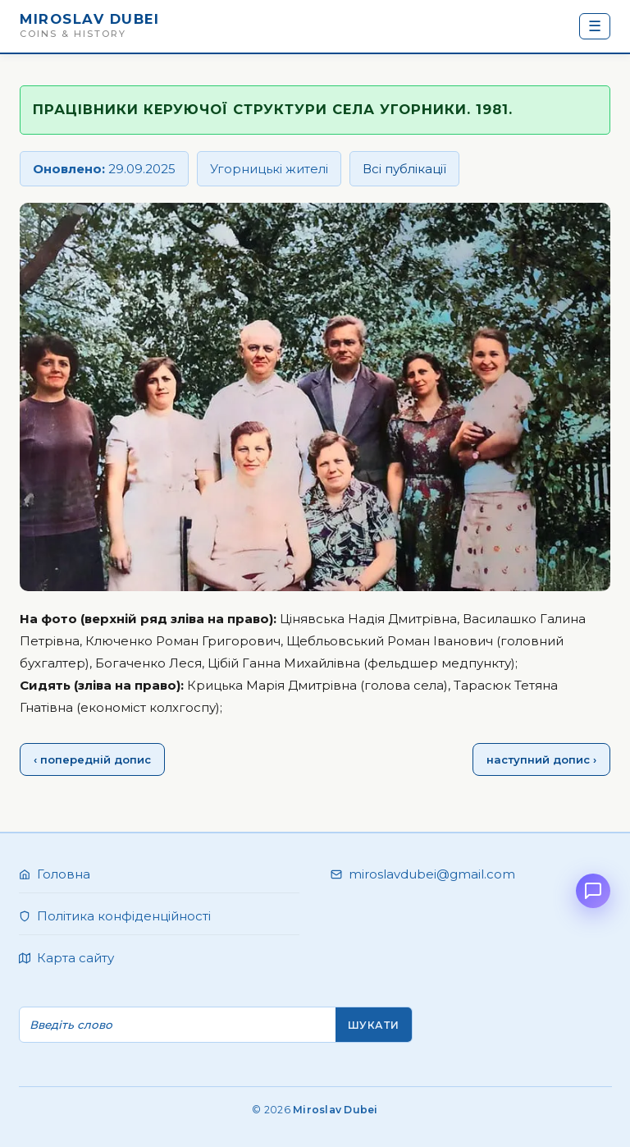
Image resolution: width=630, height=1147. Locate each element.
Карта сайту (75, 958)
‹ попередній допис (92, 759)
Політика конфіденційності (124, 916)
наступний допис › (541, 759)
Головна (63, 874)
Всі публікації (404, 169)
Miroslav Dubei (89, 19)
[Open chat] (593, 891)
